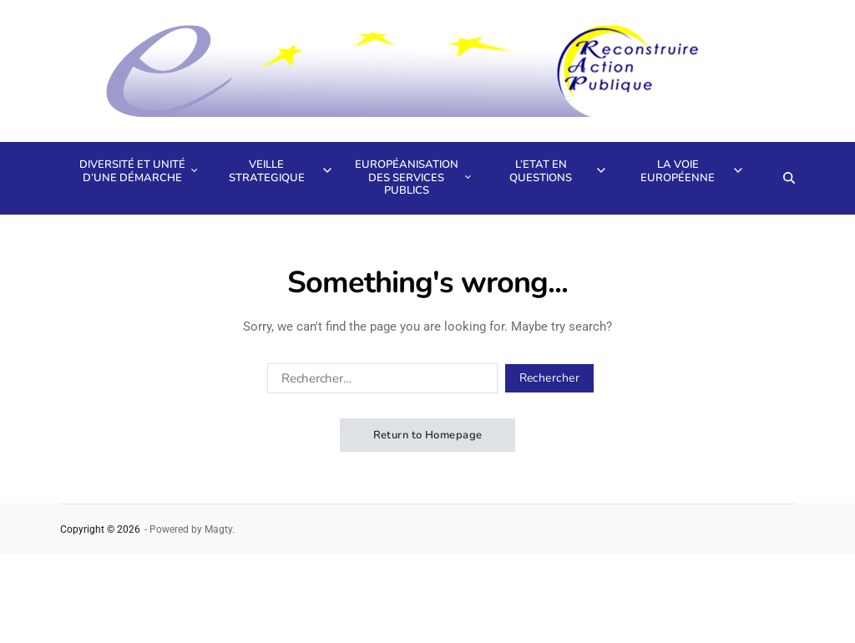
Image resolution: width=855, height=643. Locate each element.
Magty (218, 529)
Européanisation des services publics (411, 177)
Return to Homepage (428, 435)
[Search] (789, 178)
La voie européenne (690, 171)
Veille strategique (280, 171)
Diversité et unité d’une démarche (136, 171)
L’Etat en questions (557, 171)
